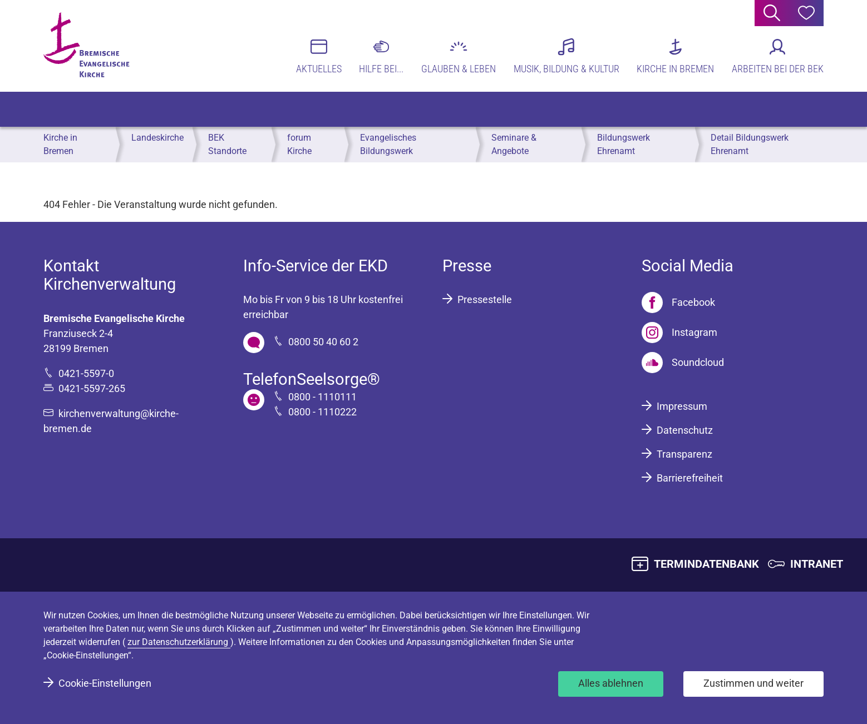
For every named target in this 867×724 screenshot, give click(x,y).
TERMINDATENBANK (706, 564)
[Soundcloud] (683, 362)
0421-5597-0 (86, 373)
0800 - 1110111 (322, 397)
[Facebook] (678, 302)
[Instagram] (679, 332)
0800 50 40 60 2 (323, 342)
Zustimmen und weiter (753, 683)
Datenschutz (685, 430)
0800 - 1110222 (322, 412)
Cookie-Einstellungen (104, 683)
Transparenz (684, 454)
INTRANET (816, 564)
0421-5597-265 (91, 388)
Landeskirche (157, 137)
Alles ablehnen (610, 683)
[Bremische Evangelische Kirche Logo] (86, 45)
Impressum (682, 406)
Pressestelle (484, 299)
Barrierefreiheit (690, 478)
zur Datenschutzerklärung (178, 642)
